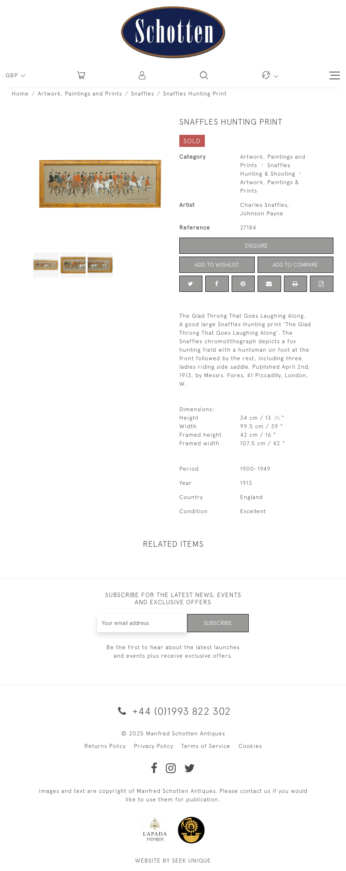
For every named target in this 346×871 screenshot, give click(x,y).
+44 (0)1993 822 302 (173, 711)
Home (20, 93)
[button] (142, 75)
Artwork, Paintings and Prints (80, 93)
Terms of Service (205, 746)
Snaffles (142, 93)
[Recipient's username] (142, 623)
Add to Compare (295, 264)
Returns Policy (105, 746)
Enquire (256, 245)
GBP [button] (13, 75)
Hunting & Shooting (267, 173)
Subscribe (218, 623)
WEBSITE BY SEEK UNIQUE (173, 860)
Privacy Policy (153, 746)
